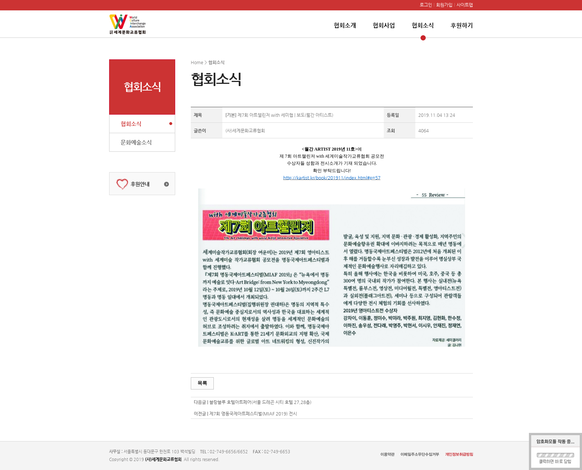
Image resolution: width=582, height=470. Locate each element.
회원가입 (444, 4)
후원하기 (462, 25)
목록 (202, 383)
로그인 (426, 4)
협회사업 (384, 25)
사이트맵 (465, 4)
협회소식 (423, 25)
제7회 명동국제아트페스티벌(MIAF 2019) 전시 (253, 413)
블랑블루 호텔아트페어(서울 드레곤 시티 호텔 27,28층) (260, 402)
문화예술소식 (136, 142)
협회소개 (345, 25)
